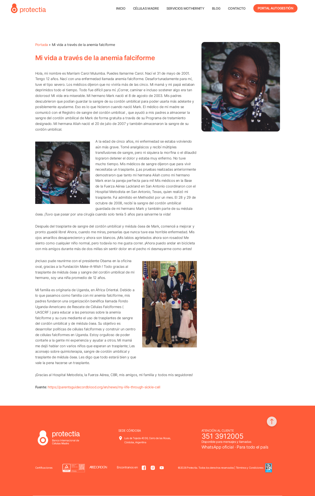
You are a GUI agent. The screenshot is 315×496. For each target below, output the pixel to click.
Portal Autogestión (275, 8)
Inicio (120, 9)
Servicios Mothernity (185, 9)
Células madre (146, 9)
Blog (216, 9)
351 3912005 (222, 436)
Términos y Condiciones (249, 467)
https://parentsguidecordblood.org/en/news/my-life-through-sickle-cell (104, 387)
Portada (41, 44)
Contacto (236, 9)
